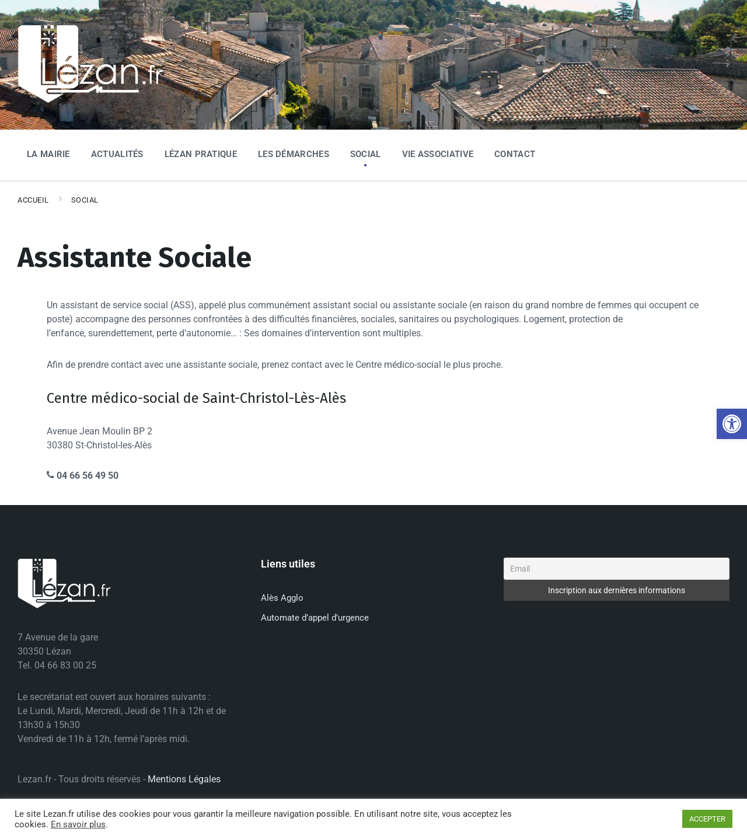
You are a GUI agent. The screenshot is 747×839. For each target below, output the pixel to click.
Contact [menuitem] (514, 154)
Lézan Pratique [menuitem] (201, 154)
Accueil (33, 200)
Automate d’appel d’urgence (315, 617)
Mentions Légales (184, 779)
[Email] (616, 569)
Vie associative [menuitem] (438, 154)
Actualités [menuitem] (117, 154)
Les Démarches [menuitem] (293, 154)
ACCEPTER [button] (707, 818)
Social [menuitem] (365, 154)
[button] (732, 424)
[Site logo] (90, 100)
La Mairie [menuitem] (48, 154)
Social (85, 200)
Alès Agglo (282, 598)
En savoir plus (78, 824)
